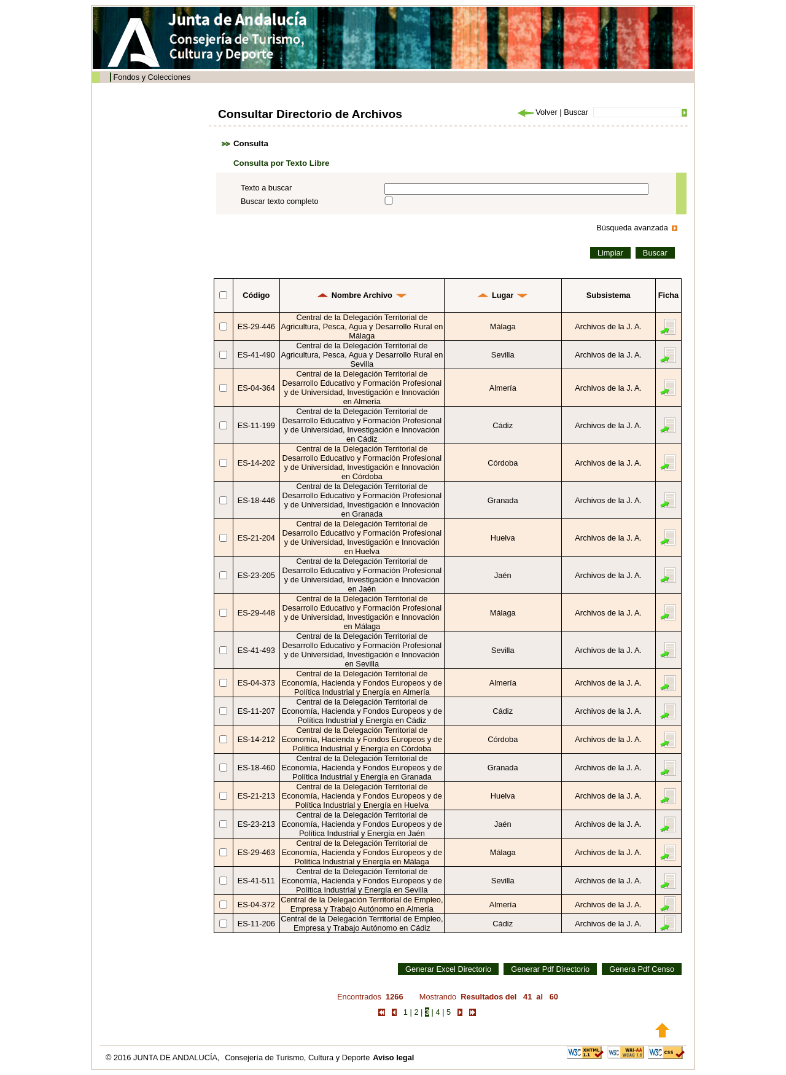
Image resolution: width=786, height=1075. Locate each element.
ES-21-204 (256, 537)
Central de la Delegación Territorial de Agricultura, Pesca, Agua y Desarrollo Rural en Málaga (362, 326)
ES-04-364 (256, 388)
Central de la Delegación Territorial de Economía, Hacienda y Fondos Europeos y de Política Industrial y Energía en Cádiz (362, 711)
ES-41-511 (256, 880)
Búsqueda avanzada (632, 227)
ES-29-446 (256, 326)
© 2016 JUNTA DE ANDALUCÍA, (164, 1057)
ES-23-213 (256, 824)
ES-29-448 (256, 612)
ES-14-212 (256, 739)
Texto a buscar (266, 187)
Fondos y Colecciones (151, 77)
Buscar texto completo (280, 201)
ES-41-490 (256, 354)
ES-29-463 (256, 852)
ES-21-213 (256, 795)
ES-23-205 (256, 575)
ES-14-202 (256, 462)
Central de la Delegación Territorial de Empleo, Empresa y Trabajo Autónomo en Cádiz (362, 923)
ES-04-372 (256, 904)
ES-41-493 (256, 650)
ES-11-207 (256, 711)
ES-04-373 (256, 682)
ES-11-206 (256, 923)
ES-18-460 (256, 767)
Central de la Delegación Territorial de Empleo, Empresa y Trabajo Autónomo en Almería (362, 904)
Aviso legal (393, 1057)
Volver (537, 112)
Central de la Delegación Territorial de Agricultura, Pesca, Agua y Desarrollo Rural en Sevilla (362, 355)
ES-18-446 (256, 500)
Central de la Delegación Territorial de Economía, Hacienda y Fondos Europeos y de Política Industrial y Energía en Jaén (362, 824)
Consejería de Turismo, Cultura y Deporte (297, 1057)
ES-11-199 (256, 425)
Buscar (576, 112)
